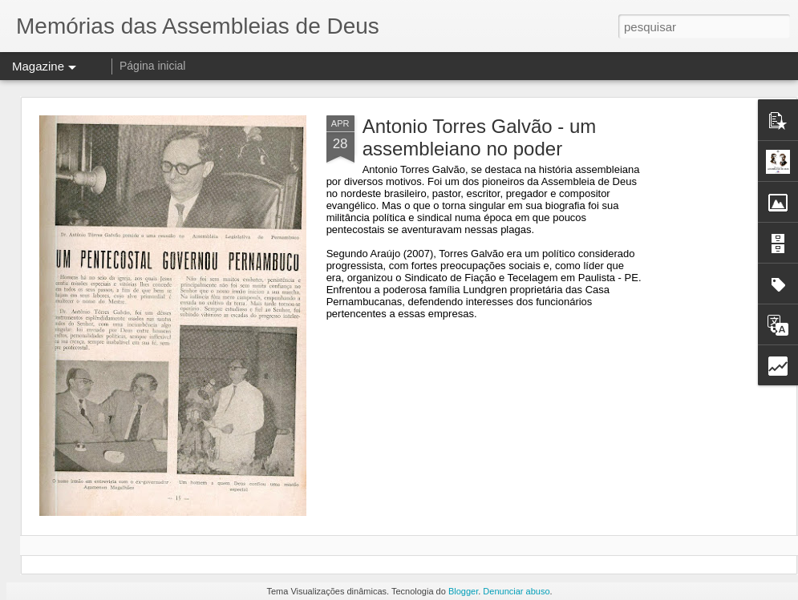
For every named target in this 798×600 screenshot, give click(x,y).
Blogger (463, 591)
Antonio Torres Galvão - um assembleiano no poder (480, 137)
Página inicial (152, 65)
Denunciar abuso (516, 591)
